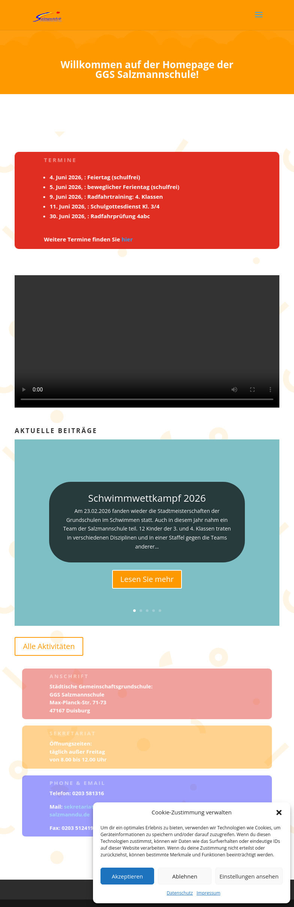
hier (127, 238)
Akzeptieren (127, 876)
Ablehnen (184, 876)
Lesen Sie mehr (147, 579)
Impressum (208, 893)
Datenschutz (179, 893)
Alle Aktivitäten (49, 646)
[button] (279, 812)
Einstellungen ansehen (249, 876)
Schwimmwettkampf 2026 (147, 498)
